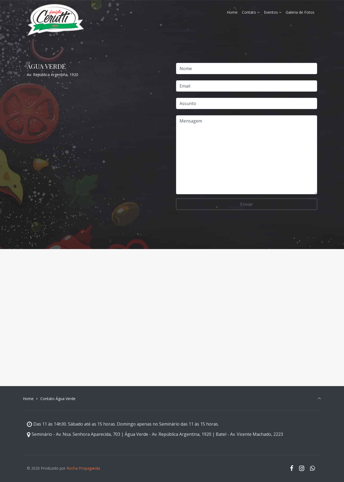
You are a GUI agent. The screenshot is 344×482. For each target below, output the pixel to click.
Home (28, 398)
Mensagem (246, 154)
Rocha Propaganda (83, 468)
